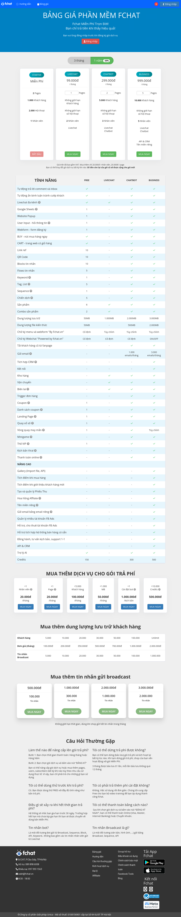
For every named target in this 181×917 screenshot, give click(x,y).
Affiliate (96, 875)
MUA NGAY (72, 154)
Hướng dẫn (23, 3)
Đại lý (95, 871)
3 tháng (79, 60)
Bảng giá (43, 3)
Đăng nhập (169, 4)
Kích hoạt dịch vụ (100, 866)
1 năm (102, 60)
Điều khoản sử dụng (128, 856)
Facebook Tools (126, 874)
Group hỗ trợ (124, 851)
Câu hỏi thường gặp (102, 861)
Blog (120, 878)
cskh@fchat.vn (25, 874)
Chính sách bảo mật (128, 860)
